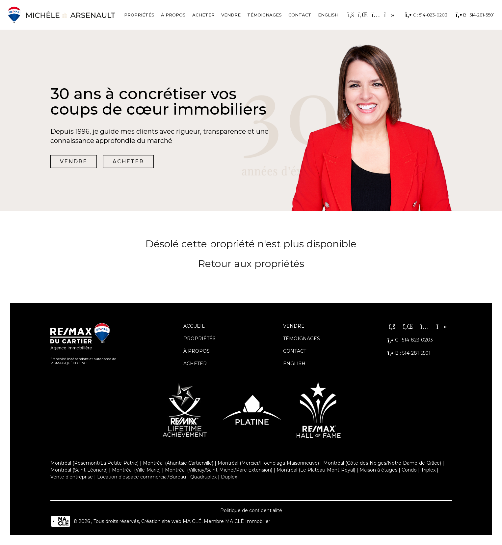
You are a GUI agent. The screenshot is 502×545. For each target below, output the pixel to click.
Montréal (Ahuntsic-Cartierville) (178, 463)
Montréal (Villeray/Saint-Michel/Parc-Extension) (218, 470)
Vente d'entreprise (71, 477)
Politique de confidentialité (251, 510)
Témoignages (264, 14)
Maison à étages (378, 470)
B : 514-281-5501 (475, 15)
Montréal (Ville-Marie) (136, 470)
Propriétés (139, 14)
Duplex (229, 477)
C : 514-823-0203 (426, 15)
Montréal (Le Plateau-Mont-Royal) (316, 470)
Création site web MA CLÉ (171, 522)
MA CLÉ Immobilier (247, 522)
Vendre (231, 14)
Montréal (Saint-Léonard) (79, 470)
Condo (409, 470)
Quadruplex (203, 477)
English (328, 14)
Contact (299, 14)
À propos (173, 14)
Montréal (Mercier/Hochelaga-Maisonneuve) (268, 463)
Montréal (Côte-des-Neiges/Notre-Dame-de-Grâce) (382, 463)
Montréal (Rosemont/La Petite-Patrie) (94, 463)
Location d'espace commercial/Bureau (141, 477)
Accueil (194, 326)
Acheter (203, 14)
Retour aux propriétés (251, 264)
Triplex (428, 470)
